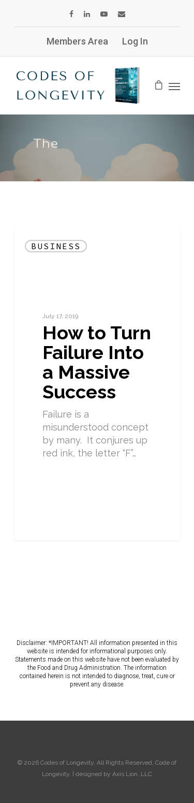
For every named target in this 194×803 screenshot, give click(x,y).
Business (56, 246)
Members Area (77, 41)
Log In (135, 41)
